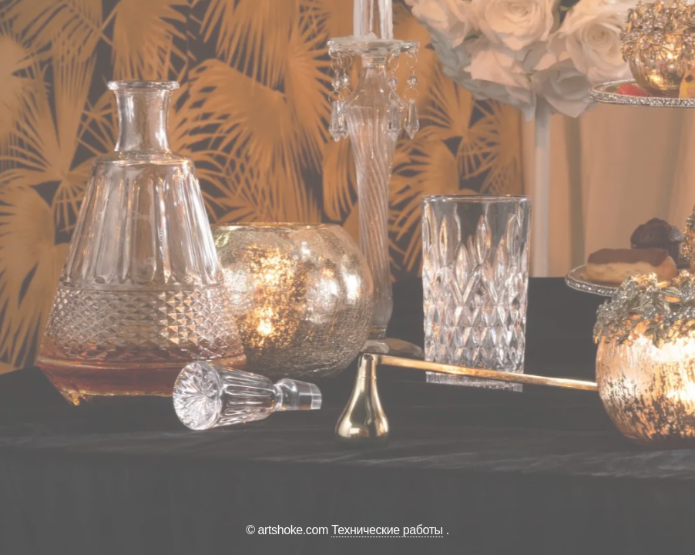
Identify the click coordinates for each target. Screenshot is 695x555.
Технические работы (387, 529)
